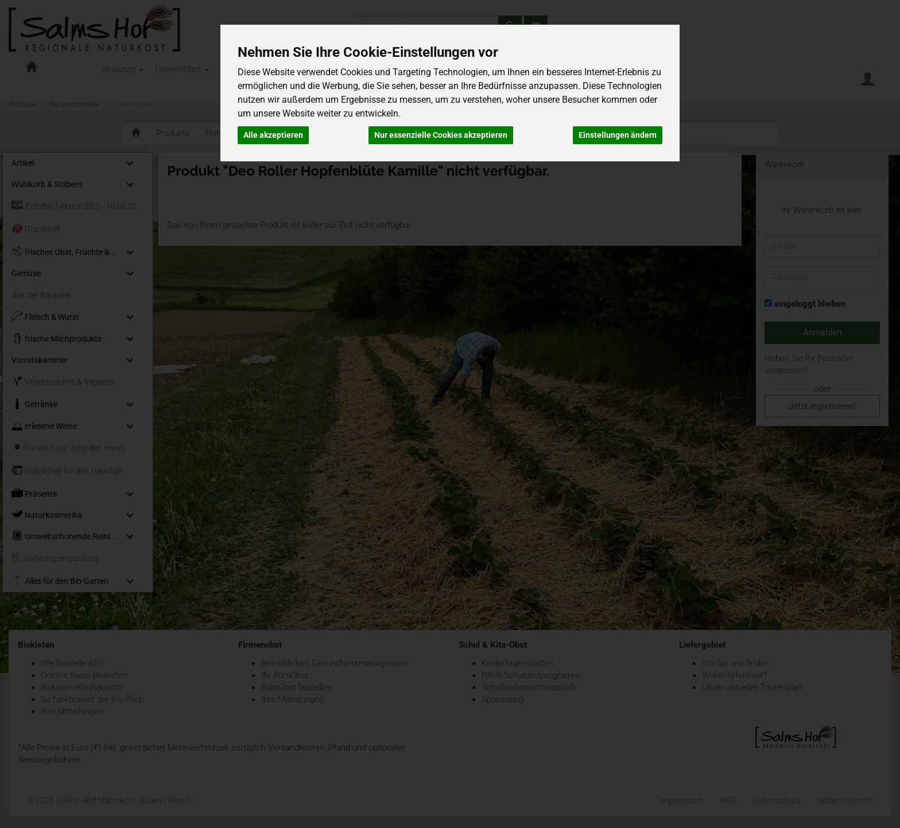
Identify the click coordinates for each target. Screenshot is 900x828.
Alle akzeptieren (273, 135)
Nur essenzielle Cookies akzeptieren (440, 135)
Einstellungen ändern (618, 135)
